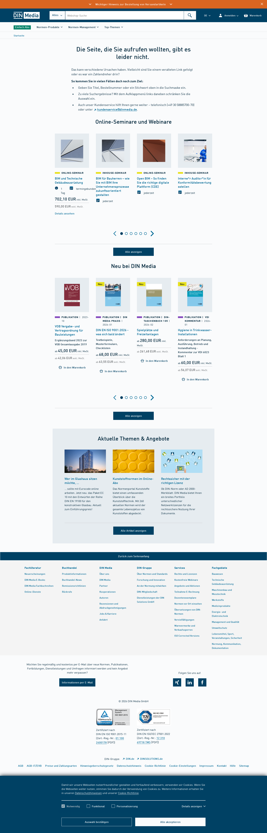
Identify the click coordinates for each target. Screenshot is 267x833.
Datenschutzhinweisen (88, 793)
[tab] (121, 233)
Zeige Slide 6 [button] (145, 233)
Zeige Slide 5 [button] (140, 233)
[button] (228, 15)
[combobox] (130, 15)
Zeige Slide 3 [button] (131, 233)
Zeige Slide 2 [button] (126, 233)
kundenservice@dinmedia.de (117, 109)
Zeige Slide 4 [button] (136, 233)
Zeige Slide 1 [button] (121, 233)
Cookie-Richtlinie (128, 793)
